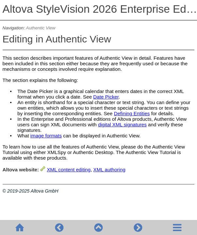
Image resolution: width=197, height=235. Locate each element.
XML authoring (109, 169)
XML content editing (68, 169)
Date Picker (106, 97)
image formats (46, 135)
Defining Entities (132, 113)
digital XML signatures (122, 124)
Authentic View (40, 27)
